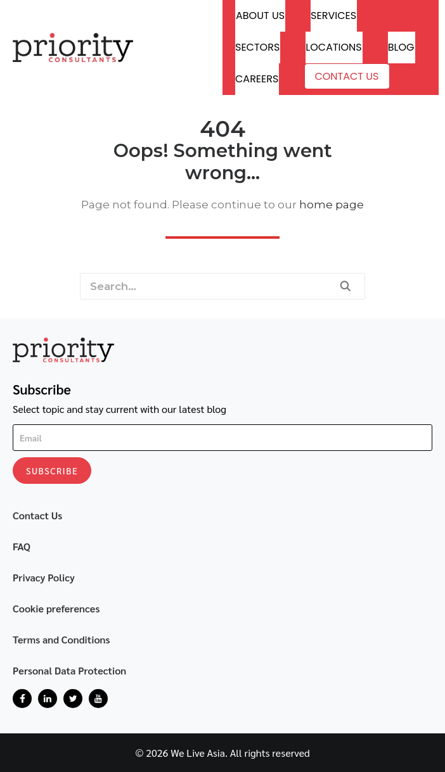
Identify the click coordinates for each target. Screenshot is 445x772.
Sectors (257, 47)
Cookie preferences (56, 608)
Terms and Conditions (61, 639)
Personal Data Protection (69, 670)
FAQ (21, 546)
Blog (401, 47)
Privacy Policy (44, 577)
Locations (333, 47)
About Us (260, 15)
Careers (256, 79)
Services (333, 15)
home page (331, 204)
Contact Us (346, 76)
